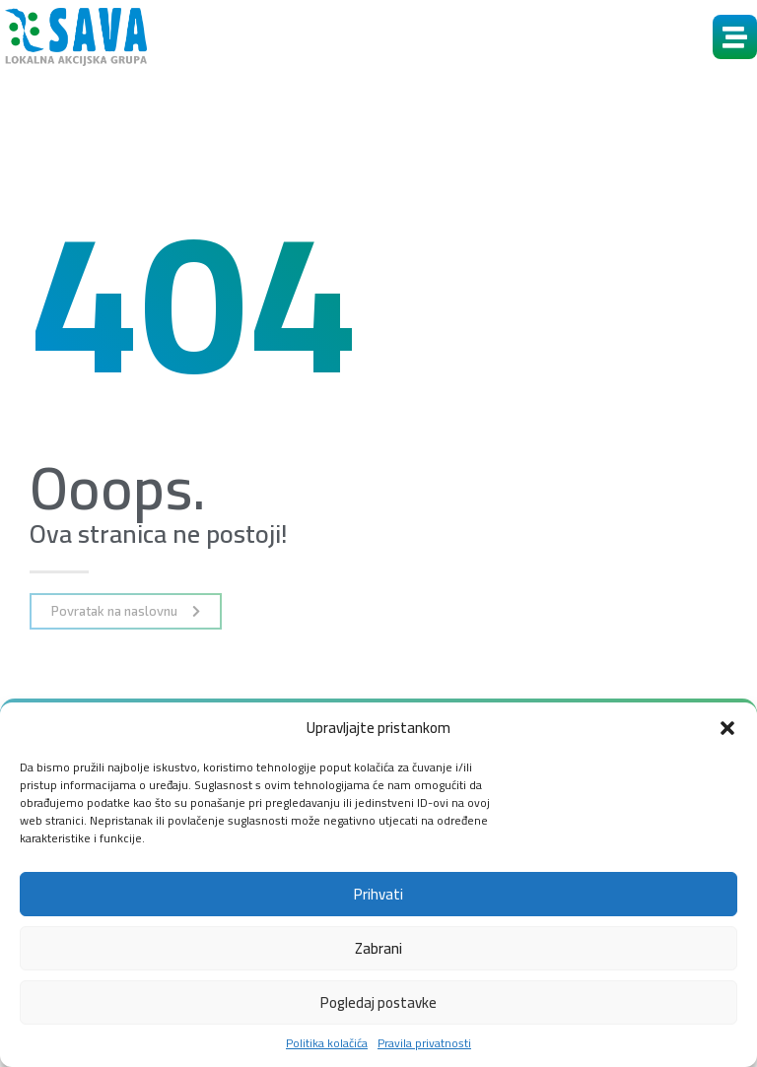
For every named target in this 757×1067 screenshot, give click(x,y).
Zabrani (378, 948)
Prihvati (378, 894)
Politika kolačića (327, 1043)
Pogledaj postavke (378, 1002)
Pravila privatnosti (424, 1043)
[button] (727, 728)
